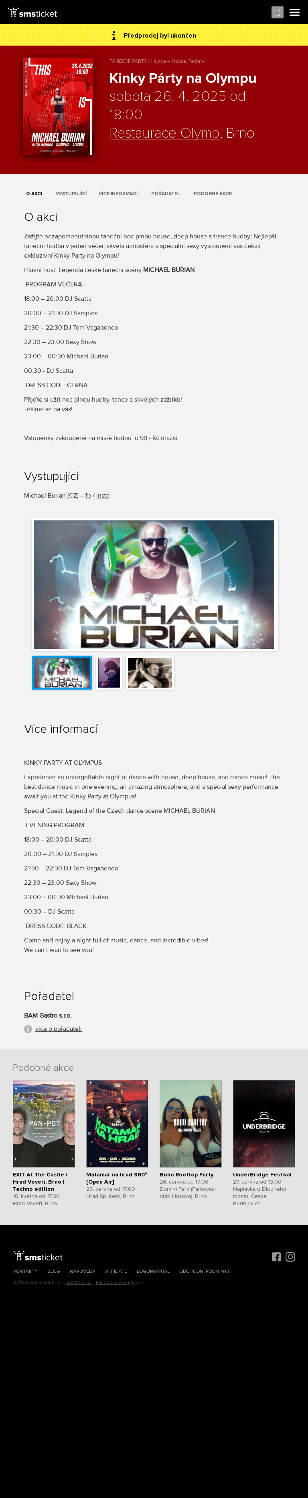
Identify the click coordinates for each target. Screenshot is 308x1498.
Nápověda (82, 1271)
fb (88, 496)
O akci (34, 194)
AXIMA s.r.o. (79, 1283)
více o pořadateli (58, 1029)
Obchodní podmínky (204, 1271)
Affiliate (116, 1271)
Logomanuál (153, 1271)
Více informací (118, 194)
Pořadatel (165, 194)
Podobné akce (213, 194)
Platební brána (111, 1283)
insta (102, 496)
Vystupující (71, 194)
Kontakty (26, 1271)
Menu (295, 13)
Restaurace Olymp (164, 133)
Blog (53, 1271)
